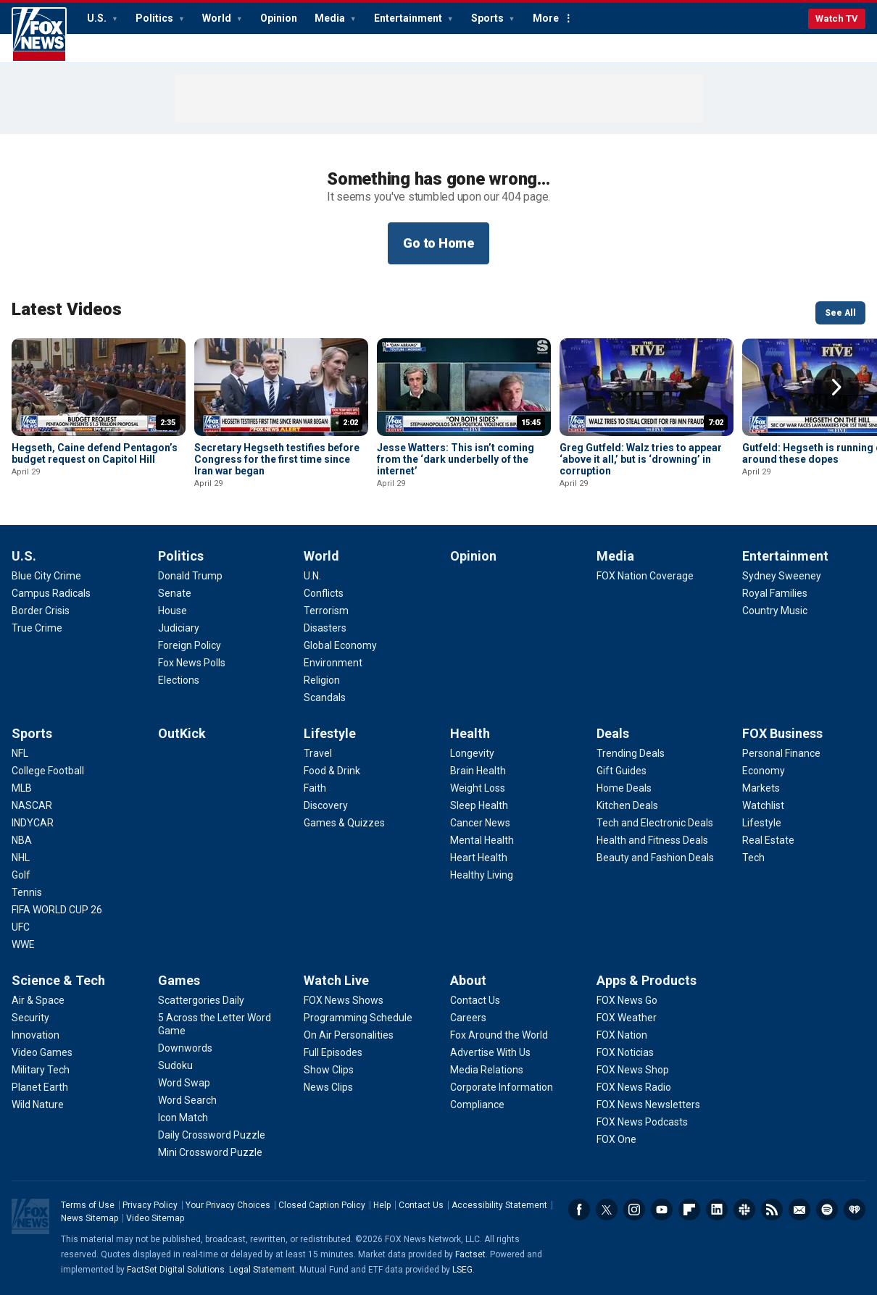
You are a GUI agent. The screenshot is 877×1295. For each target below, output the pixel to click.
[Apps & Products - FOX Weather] (627, 1017)
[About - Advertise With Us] (490, 1052)
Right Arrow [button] (836, 387)
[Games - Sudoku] (175, 1065)
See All (840, 313)
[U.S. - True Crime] (37, 628)
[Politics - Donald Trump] (190, 576)
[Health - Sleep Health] (479, 805)
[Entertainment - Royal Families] (774, 593)
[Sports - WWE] (23, 944)
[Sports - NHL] (21, 857)
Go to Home (438, 243)
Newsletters (799, 1209)
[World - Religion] (322, 680)
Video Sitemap (155, 1218)
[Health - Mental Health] (482, 840)
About (468, 980)
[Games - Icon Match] (183, 1117)
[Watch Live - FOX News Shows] (343, 1000)
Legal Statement (262, 1270)
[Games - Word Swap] (184, 1083)
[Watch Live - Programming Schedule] (358, 1017)
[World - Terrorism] (326, 610)
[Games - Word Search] (187, 1100)
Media (331, 18)
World (217, 18)
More (546, 18)
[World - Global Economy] (340, 645)
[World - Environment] (333, 663)
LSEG (462, 1270)
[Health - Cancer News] (480, 823)
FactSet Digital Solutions (176, 1270)
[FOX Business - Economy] (763, 770)
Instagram (634, 1209)
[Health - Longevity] (472, 753)
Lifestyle (330, 733)
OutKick (182, 733)
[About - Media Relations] (486, 1070)
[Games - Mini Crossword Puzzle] (210, 1152)
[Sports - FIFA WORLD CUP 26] (57, 909)
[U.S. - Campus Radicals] (51, 593)
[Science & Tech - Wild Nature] (38, 1104)
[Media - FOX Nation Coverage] (645, 576)
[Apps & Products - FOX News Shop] (633, 1070)
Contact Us (421, 1205)
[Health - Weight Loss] (477, 788)
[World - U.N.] (312, 576)
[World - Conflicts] (324, 593)
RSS (772, 1209)
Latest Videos (67, 309)
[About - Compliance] (477, 1104)
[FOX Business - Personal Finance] (781, 753)
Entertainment (409, 18)
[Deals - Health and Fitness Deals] (652, 840)
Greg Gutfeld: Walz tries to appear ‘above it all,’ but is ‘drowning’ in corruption (641, 459)
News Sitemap (89, 1218)
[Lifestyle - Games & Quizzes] (344, 823)
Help (382, 1205)
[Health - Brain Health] (478, 770)
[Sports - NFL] (20, 753)
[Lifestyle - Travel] (318, 753)
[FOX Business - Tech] (753, 857)
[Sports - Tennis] (27, 892)
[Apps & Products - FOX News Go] (627, 1000)
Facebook (579, 1209)
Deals (613, 733)
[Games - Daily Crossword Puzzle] (211, 1135)
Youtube (662, 1209)
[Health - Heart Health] (478, 857)
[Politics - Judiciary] (178, 628)
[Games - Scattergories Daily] (201, 1000)
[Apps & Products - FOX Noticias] (625, 1052)
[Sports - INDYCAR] (33, 823)
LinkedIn (717, 1209)
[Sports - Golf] (21, 875)
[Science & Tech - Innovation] (35, 1035)
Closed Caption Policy (321, 1205)
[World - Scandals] (325, 697)
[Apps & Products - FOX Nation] (622, 1035)
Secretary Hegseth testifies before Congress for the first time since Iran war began (276, 459)
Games (179, 980)
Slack (744, 1209)
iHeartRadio (854, 1209)
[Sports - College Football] (48, 770)
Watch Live (336, 980)
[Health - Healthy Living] (481, 875)
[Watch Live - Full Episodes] (333, 1052)
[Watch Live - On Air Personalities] (349, 1035)
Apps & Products (647, 980)
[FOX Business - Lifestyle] (761, 823)
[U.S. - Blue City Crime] (46, 576)
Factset (470, 1254)
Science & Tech (58, 980)
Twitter (607, 1209)
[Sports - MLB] (22, 788)
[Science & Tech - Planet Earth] (40, 1087)
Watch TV (836, 18)
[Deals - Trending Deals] (631, 753)
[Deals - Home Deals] (624, 788)
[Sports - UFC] (21, 927)
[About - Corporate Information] (501, 1087)
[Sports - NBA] (22, 840)
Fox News (39, 34)
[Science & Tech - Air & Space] (38, 1000)
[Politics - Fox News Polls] (191, 663)
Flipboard (689, 1209)
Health (470, 733)
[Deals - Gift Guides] (622, 770)
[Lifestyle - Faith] (315, 788)
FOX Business (782, 733)
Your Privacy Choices (228, 1205)
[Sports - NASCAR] (32, 805)
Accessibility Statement (499, 1205)
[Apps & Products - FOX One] (616, 1139)
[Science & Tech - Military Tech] (41, 1070)
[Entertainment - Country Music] (774, 610)
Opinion (278, 18)
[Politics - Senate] (174, 593)
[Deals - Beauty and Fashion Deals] (655, 857)
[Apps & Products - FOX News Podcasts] (642, 1122)
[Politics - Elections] (178, 680)
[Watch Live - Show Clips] (329, 1070)
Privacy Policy (150, 1205)
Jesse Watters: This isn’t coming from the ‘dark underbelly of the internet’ (455, 459)
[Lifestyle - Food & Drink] (332, 770)
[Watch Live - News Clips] (328, 1087)
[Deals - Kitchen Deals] (627, 805)
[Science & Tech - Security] (30, 1017)
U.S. (98, 18)
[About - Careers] (468, 1017)
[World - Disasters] (325, 628)
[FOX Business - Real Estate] (768, 840)
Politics (155, 18)
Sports (488, 18)
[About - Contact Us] (475, 1000)
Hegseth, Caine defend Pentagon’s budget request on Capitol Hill (95, 453)
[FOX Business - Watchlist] (763, 805)
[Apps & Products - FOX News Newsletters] (648, 1104)
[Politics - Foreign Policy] (189, 645)
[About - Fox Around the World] (499, 1035)
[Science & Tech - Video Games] (42, 1052)
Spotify (827, 1209)
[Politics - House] (172, 610)
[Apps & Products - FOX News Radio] (634, 1087)
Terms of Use (88, 1205)
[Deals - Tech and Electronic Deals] (655, 823)
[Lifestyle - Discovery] (326, 805)
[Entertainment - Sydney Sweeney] (781, 576)
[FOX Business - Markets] (761, 788)
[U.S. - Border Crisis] (41, 610)
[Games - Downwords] (185, 1048)
